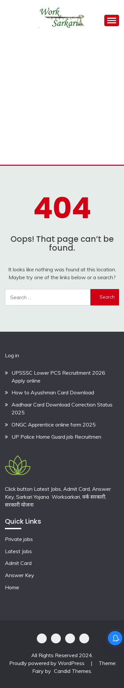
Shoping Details (56, 638)
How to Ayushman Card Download (53, 392)
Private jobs (19, 539)
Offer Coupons (70, 638)
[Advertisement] (62, 99)
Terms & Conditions (84, 638)
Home (12, 587)
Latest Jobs (18, 551)
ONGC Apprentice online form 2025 (54, 424)
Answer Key (19, 575)
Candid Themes (72, 671)
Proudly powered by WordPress (47, 663)
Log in (12, 355)
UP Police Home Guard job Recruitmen (56, 436)
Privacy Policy (42, 638)
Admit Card (18, 563)
